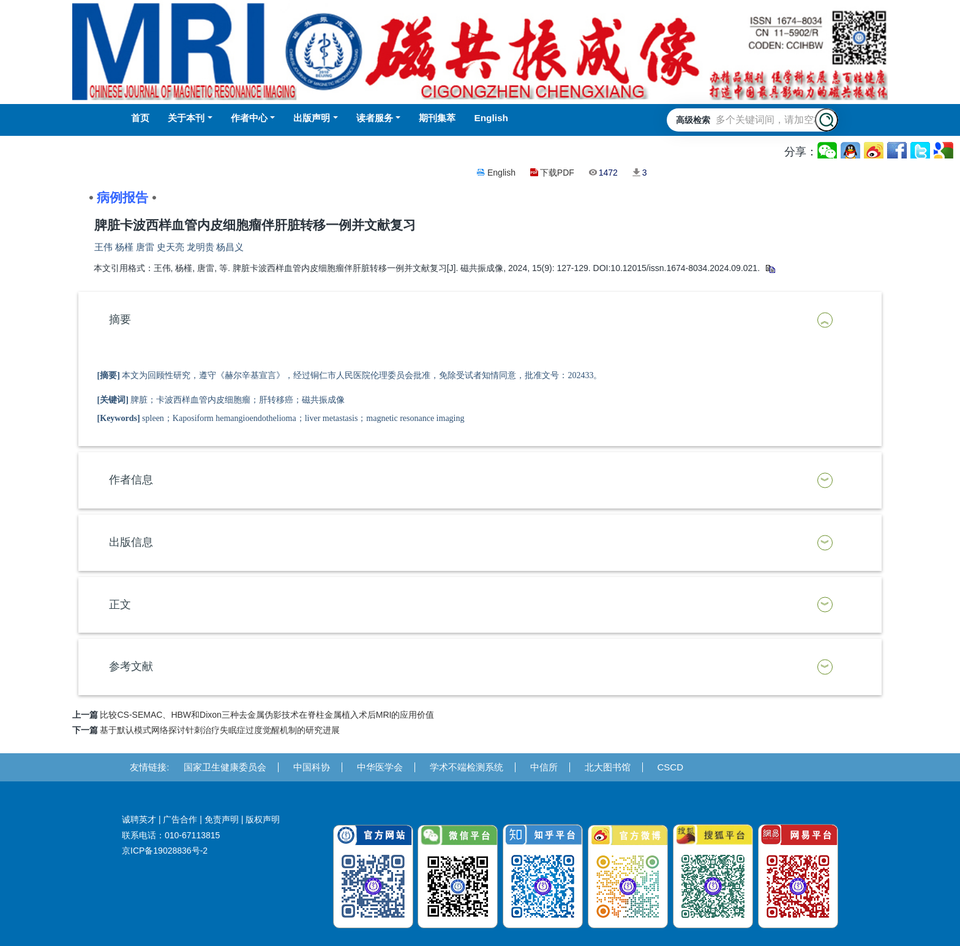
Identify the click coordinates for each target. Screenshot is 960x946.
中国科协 (311, 767)
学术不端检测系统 (466, 767)
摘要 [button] (120, 319)
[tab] (480, 320)
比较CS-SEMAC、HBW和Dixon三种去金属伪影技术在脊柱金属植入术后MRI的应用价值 (267, 715)
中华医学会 (380, 767)
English (501, 172)
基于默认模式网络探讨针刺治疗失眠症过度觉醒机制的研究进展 (220, 730)
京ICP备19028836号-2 (165, 850)
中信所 (544, 767)
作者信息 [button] (131, 480)
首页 (140, 118)
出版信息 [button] (131, 542)
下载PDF (557, 172)
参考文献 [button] (131, 666)
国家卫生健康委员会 (225, 767)
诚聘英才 (139, 819)
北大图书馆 (608, 767)
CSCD (671, 767)
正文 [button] (120, 604)
